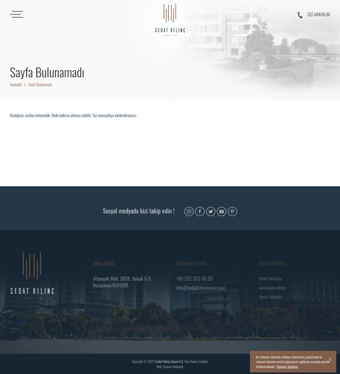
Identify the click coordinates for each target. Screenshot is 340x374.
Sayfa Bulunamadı (40, 84)
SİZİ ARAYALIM (314, 14)
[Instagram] (189, 214)
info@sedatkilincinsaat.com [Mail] (201, 287)
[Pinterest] (232, 214)
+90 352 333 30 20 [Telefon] (195, 278)
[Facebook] (200, 214)
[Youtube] (221, 214)
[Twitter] (210, 214)
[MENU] (60, 14)
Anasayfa (16, 84)
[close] (330, 364)
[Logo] (170, 20)
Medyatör (178, 366)
